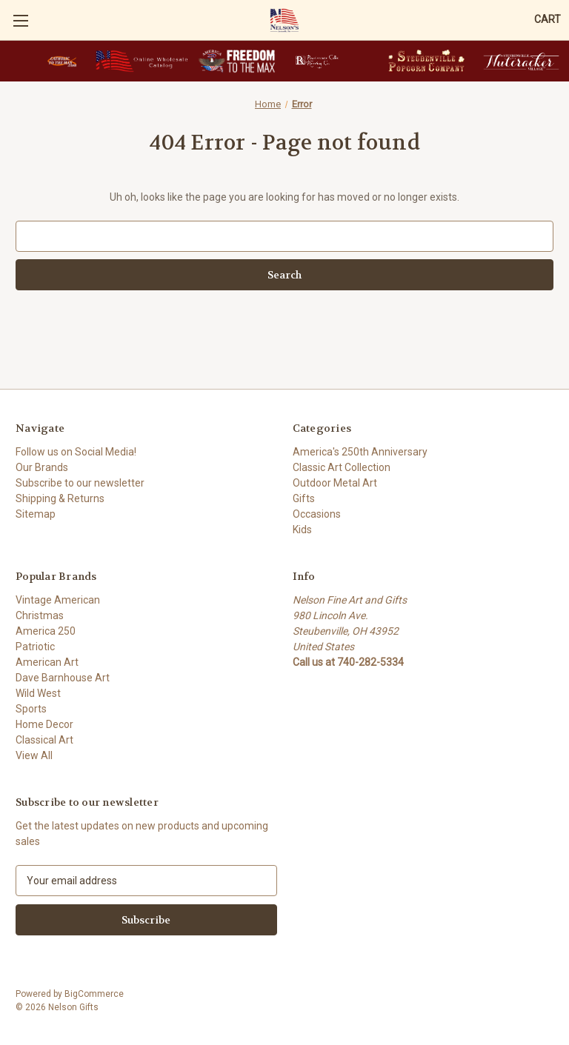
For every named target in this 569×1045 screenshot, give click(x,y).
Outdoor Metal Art (335, 483)
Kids (302, 529)
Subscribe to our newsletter (80, 483)
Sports (31, 709)
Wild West (38, 693)
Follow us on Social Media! (76, 452)
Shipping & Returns (60, 498)
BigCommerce (94, 994)
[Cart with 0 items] (547, 19)
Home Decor (44, 724)
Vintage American (58, 600)
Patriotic (35, 646)
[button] (62, 61)
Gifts (304, 498)
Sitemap (36, 514)
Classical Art (44, 740)
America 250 (46, 631)
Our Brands (42, 467)
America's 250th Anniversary (360, 452)
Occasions (317, 514)
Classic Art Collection (341, 467)
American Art (47, 662)
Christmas (40, 615)
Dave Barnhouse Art (63, 678)
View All (34, 755)
